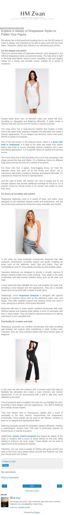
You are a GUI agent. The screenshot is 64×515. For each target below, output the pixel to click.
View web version (32, 491)
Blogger (37, 512)
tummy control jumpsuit (24, 436)
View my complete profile (20, 507)
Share (5, 465)
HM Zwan (16, 498)
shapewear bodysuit (29, 295)
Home (32, 486)
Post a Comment (9, 477)
